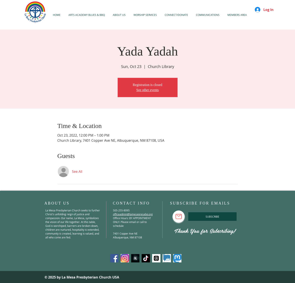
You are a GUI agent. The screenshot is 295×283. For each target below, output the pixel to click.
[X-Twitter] (135, 258)
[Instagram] (125, 258)
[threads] (156, 258)
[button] (145, 14)
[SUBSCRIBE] (212, 216)
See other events (147, 90)
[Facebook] (114, 258)
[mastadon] (177, 258)
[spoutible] (167, 258)
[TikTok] (146, 258)
